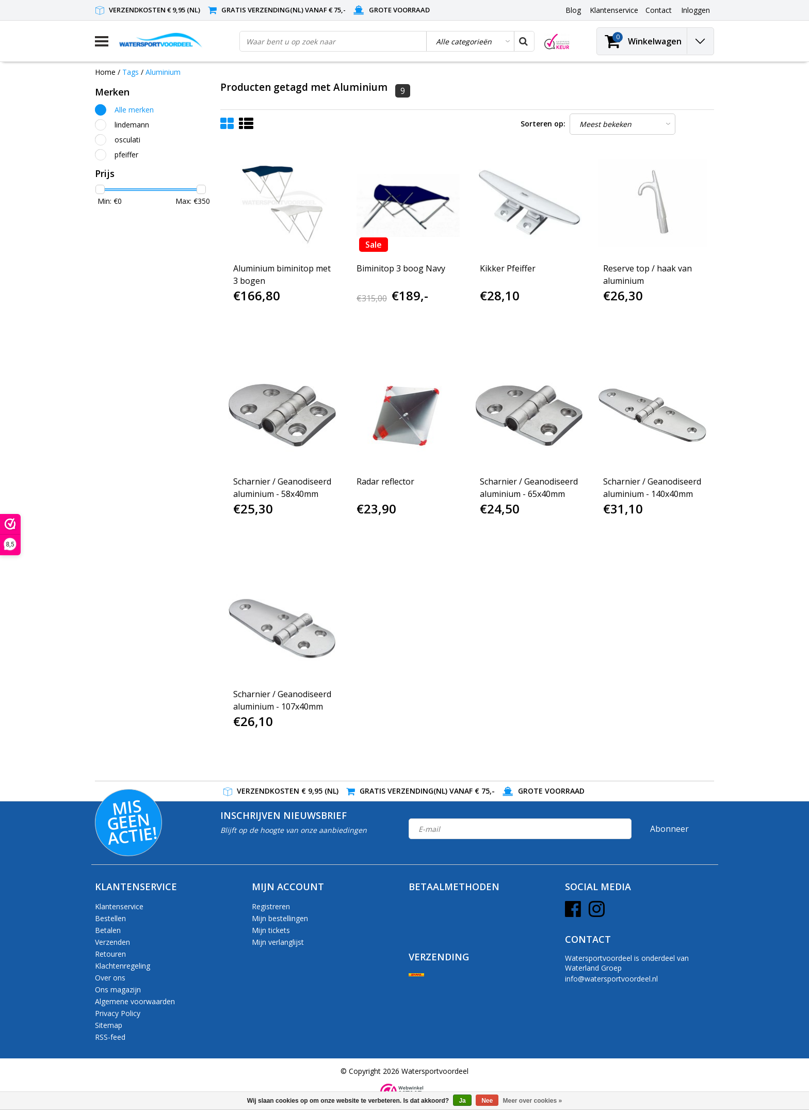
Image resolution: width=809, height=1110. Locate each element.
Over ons (110, 978)
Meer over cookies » (532, 1100)
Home (105, 72)
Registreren (271, 906)
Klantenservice (119, 906)
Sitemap (108, 1025)
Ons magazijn (118, 989)
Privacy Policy (117, 1013)
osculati (127, 139)
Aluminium (163, 72)
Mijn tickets (271, 930)
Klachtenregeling (122, 966)
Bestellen (110, 918)
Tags (130, 72)
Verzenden (112, 942)
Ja (462, 1100)
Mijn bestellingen (280, 918)
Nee (487, 1100)
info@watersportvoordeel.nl (611, 979)
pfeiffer (126, 154)
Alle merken (134, 110)
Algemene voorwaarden (135, 1001)
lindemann (132, 125)
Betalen (108, 930)
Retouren (110, 954)
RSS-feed (110, 1037)
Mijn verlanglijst (278, 942)
